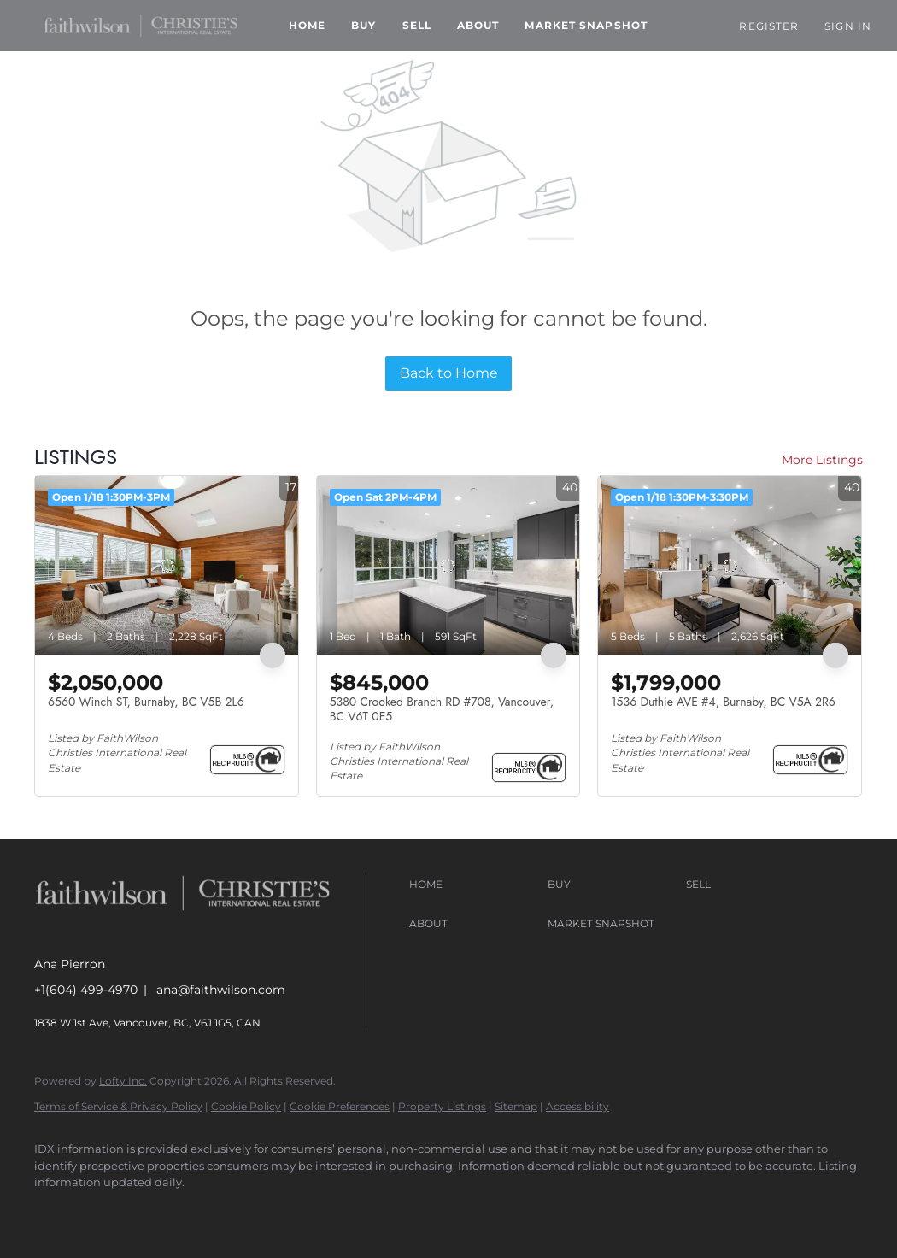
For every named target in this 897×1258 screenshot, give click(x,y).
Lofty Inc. (123, 1080)
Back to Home (449, 373)
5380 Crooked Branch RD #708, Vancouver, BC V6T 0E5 (442, 709)
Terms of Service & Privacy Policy (118, 1106)
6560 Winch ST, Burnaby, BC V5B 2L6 (146, 701)
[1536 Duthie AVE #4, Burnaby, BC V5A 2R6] (729, 565)
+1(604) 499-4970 (86, 989)
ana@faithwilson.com (220, 989)
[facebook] (54, 1211)
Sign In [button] (847, 26)
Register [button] (769, 26)
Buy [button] (363, 25)
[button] (140, 25)
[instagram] (104, 1211)
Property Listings (442, 1106)
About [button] (478, 25)
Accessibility (577, 1106)
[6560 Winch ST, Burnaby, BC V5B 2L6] (166, 565)
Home (307, 25)
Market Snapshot (586, 25)
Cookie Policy (246, 1106)
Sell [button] (416, 25)
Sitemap (516, 1106)
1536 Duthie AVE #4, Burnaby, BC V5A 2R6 (723, 701)
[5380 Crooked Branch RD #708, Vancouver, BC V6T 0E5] (448, 565)
